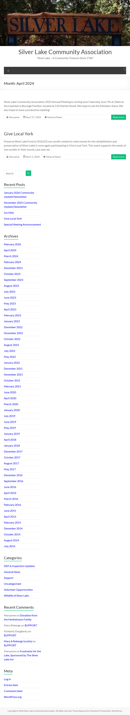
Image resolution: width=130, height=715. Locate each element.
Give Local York (18, 133)
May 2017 (10, 469)
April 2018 (10, 439)
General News (54, 117)
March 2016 (11, 498)
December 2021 (13, 368)
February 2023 (12, 315)
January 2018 (12, 445)
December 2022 (13, 327)
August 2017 (11, 463)
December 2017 (13, 451)
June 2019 (10, 421)
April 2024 (10, 250)
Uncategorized (12, 583)
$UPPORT (31, 625)
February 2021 (12, 386)
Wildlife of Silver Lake (16, 595)
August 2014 (11, 540)
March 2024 (11, 256)
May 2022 (10, 356)
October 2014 (12, 534)
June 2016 (10, 487)
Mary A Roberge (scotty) (18, 641)
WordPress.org (12, 696)
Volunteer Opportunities (18, 589)
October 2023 (12, 273)
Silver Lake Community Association (65, 51)
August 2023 (11, 285)
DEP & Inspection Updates (19, 566)
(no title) (9, 212)
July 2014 (9, 546)
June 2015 (10, 510)
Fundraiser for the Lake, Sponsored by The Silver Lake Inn (22, 655)
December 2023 (13, 267)
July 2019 (9, 415)
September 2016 (13, 481)
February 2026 (12, 244)
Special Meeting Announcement (22, 224)
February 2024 (12, 262)
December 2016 (13, 475)
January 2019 (12, 433)
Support (8, 577)
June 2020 (10, 392)
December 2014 (13, 528)
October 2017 (12, 457)
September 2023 (13, 279)
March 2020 (11, 404)
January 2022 (12, 362)
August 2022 (11, 344)
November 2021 (13, 374)
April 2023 (10, 309)
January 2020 (12, 410)
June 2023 (10, 297)
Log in (7, 679)
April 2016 (10, 492)
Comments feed (13, 691)
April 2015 (10, 516)
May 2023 (10, 303)
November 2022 (13, 333)
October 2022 (12, 339)
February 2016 (12, 504)
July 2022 (9, 350)
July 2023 (9, 291)
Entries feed (11, 685)
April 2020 (10, 398)
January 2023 (12, 321)
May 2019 (10, 427)
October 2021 (12, 380)
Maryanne (14, 117)
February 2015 (12, 522)
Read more (118, 117)
